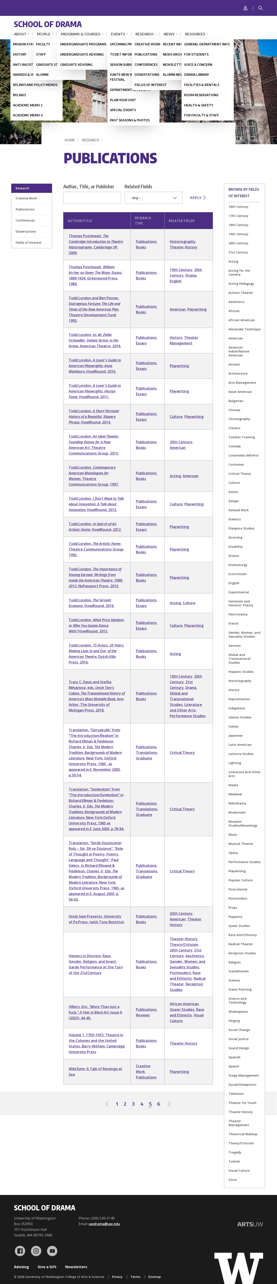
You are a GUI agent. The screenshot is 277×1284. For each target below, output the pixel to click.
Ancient (234, 364)
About (20, 34)
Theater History (241, 1112)
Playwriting (237, 871)
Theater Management (239, 1123)
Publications (25, 209)
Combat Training (242, 437)
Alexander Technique (244, 329)
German (235, 646)
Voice (233, 1180)
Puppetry (235, 917)
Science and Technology (237, 1000)
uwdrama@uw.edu (104, 1223)
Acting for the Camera (239, 272)
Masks (233, 785)
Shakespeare (238, 1011)
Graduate (144, 758)
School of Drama (48, 24)
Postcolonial (238, 889)
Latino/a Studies (241, 754)
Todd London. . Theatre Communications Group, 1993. (96, 549)
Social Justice (239, 1039)
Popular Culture (240, 880)
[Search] (260, 8)
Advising (21, 1266)
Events (118, 34)
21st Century (238, 252)
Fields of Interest (29, 242)
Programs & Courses (80, 34)
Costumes (236, 464)
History (234, 690)
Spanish (234, 1057)
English (234, 583)
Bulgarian (236, 401)
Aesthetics (236, 302)
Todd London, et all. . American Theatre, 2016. (95, 340)
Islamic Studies (240, 717)
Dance (233, 492)
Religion (235, 962)
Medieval (235, 794)
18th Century (239, 225)
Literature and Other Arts (244, 774)
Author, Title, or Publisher (88, 186)
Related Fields (138, 186)
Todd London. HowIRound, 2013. (96, 504)
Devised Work (239, 510)
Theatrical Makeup (243, 1134)
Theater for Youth (243, 1103)
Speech (234, 1066)
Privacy (117, 1277)
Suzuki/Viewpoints (242, 1084)
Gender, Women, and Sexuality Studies (244, 634)
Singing (234, 1021)
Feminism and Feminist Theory (241, 603)
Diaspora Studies (241, 528)
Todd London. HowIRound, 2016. (95, 366)
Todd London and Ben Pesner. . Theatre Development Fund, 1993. (94, 309)
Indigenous (237, 708)
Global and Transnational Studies (239, 659)
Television (236, 1094)
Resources (195, 34)
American (236, 338)
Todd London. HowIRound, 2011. (95, 391)
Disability (236, 546)
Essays (141, 343)
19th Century (239, 234)
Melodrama (237, 803)
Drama (234, 556)
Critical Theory (240, 474)
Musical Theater (241, 844)
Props (233, 907)
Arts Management (242, 383)
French (234, 623)
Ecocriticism (238, 574)
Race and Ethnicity (243, 935)
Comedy (235, 446)
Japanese (235, 735)
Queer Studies (239, 926)
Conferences (25, 220)
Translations (146, 752)
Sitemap (154, 1277)
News (169, 34)
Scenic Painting (240, 989)
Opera (233, 853)
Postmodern (238, 898)
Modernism (237, 812)
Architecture (238, 373)
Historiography (240, 681)
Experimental (239, 592)
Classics (234, 428)
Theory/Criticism (241, 1143)
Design (234, 501)
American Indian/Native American (239, 351)
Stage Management (244, 1075)
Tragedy (235, 1152)
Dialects (235, 519)
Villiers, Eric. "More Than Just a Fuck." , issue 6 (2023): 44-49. (95, 1012)
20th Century (239, 243)
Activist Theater (241, 293)
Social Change (239, 1030)
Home (70, 140)
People (43, 34)
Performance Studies (244, 862)
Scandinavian (239, 971)
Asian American (240, 392)
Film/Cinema (238, 614)
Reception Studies (242, 953)
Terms (135, 1277)
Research (144, 34)
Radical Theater (241, 944)
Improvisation (239, 699)
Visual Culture (239, 1170)
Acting (233, 261)
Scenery (234, 980)
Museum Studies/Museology (243, 823)
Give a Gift (47, 1266)
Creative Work (26, 198)
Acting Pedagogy (241, 283)
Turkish (234, 1161)
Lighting (235, 763)
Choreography (239, 419)
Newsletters (76, 1266)
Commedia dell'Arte (244, 455)
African (234, 311)
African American (242, 320)
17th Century (239, 216)
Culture (234, 483)
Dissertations (26, 231)
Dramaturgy (238, 565)
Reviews (143, 1015)
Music (233, 834)
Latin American (240, 745)
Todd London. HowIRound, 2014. (94, 417)
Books (141, 247)
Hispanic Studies (241, 672)
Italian (234, 726)
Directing (235, 537)
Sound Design (239, 1048)
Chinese (234, 410)
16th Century (239, 207)
